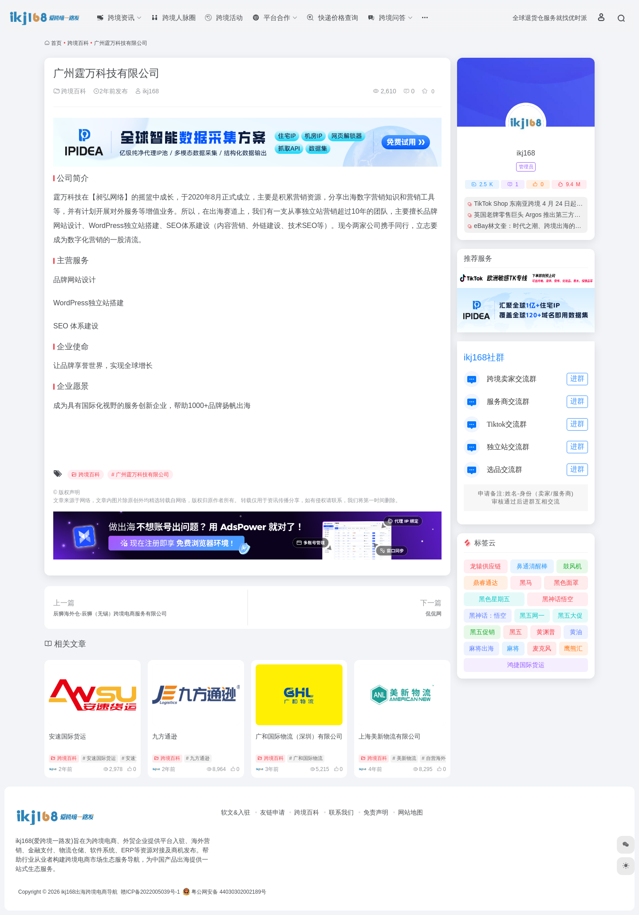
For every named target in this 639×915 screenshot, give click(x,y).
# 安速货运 (133, 758)
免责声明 (375, 812)
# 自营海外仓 (436, 758)
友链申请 (272, 812)
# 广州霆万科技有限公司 (140, 474)
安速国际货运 (67, 736)
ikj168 (147, 91)
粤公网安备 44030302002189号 (224, 892)
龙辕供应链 (485, 566)
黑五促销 (482, 631)
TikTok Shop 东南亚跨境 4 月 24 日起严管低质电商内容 (550, 203)
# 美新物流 (404, 758)
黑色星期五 (494, 599)
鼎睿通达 (485, 582)
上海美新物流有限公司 (390, 736)
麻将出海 (481, 648)
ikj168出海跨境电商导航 (89, 892)
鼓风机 (572, 566)
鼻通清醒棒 (532, 566)
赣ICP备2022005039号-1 (149, 892)
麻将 (513, 648)
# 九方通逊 (197, 758)
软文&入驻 (235, 812)
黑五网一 (532, 615)
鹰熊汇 (573, 648)
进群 (577, 378)
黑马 (526, 582)
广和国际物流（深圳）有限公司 (299, 736)
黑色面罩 (566, 582)
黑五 (515, 631)
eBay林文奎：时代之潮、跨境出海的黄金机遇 (537, 225)
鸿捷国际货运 (525, 664)
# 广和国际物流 (306, 758)
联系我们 (341, 812)
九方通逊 (164, 736)
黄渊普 (545, 631)
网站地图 (410, 812)
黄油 (576, 631)
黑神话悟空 (557, 599)
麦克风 (541, 648)
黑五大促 (570, 615)
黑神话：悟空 (487, 615)
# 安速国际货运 (99, 758)
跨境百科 (78, 43)
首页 (56, 43)
